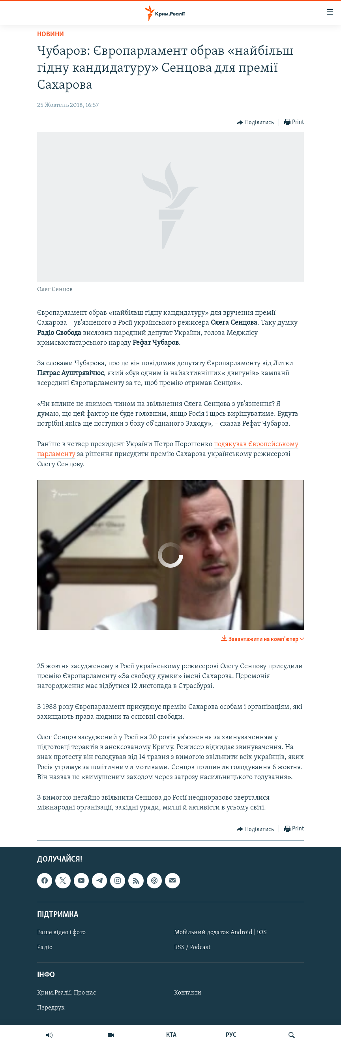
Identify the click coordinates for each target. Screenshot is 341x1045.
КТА (171, 1035)
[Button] (255, 122)
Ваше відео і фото (61, 932)
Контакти (187, 993)
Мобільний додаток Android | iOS (220, 932)
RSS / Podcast (192, 947)
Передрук (51, 1008)
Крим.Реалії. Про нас (66, 993)
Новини (50, 34)
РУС (231, 1035)
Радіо (44, 947)
